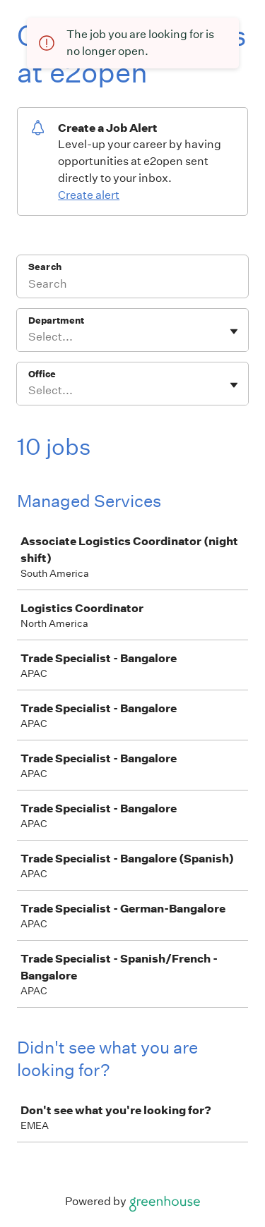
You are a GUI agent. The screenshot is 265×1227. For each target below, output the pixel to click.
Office (42, 374)
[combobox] (29, 337)
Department (56, 320)
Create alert (88, 195)
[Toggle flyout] (233, 331)
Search (44, 267)
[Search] (132, 286)
